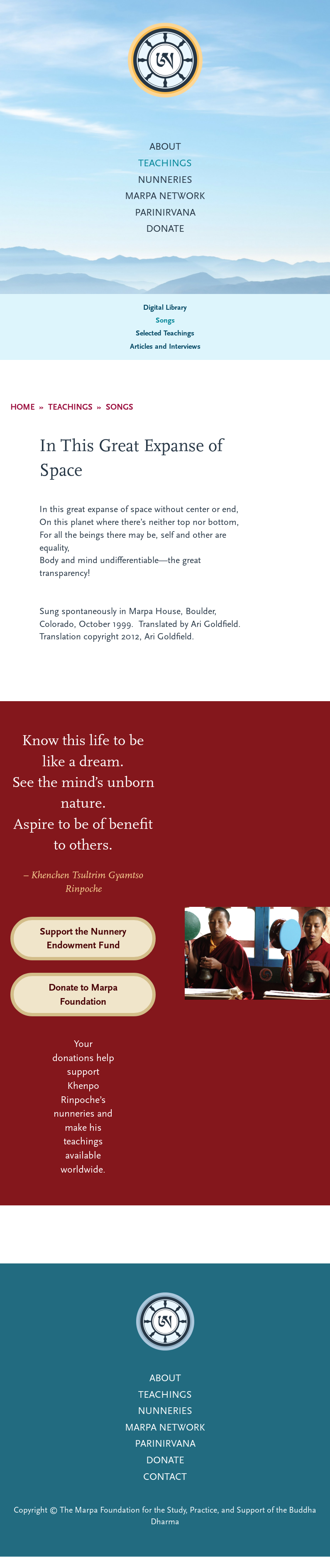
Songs (165, 320)
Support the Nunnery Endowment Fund (83, 938)
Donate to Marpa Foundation (83, 994)
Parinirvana (165, 212)
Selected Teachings (165, 333)
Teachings (165, 163)
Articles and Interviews (165, 346)
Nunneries (165, 179)
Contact (165, 1476)
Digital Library (165, 307)
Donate (165, 228)
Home (22, 407)
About (165, 146)
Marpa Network (165, 196)
